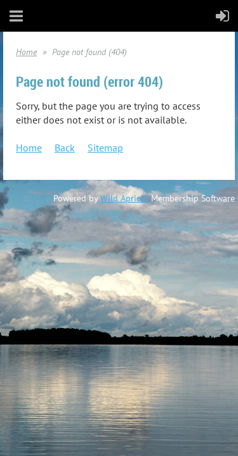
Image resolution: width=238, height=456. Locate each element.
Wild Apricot (124, 198)
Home (26, 52)
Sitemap (105, 147)
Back (65, 147)
